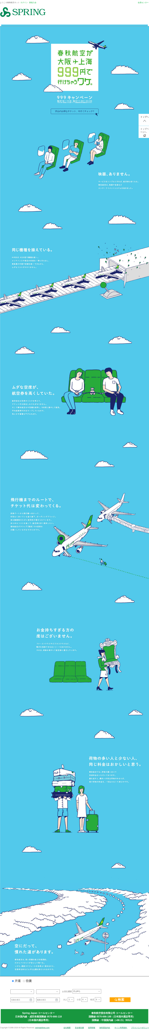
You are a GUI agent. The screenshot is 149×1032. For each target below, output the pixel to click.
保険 (100, 22)
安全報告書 (79, 1028)
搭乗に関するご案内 (47, 22)
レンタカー (111, 22)
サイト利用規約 (120, 1028)
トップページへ (144, 132)
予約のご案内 (27, 22)
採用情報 (91, 1028)
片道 (18, 980)
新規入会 (32, 2)
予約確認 (140, 22)
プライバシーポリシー (140, 1028)
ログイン (24, 2)
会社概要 (67, 1028)
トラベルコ (88, 22)
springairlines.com (42, 1028)
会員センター (143, 2)
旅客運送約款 (104, 1028)
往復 (29, 980)
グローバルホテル (69, 22)
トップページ (10, 22)
